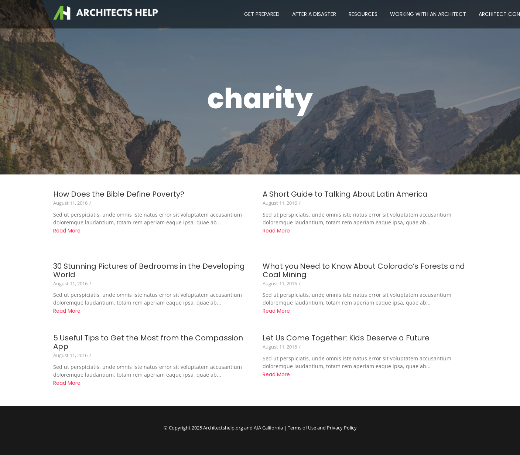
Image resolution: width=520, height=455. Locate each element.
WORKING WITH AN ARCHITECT (428, 14)
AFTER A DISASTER (314, 14)
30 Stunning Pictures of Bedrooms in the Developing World (149, 270)
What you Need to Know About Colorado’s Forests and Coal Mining (364, 270)
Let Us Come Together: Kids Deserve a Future (346, 338)
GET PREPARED (262, 14)
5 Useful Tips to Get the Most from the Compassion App (148, 342)
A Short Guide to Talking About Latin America (345, 194)
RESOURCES (363, 14)
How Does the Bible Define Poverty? (118, 194)
